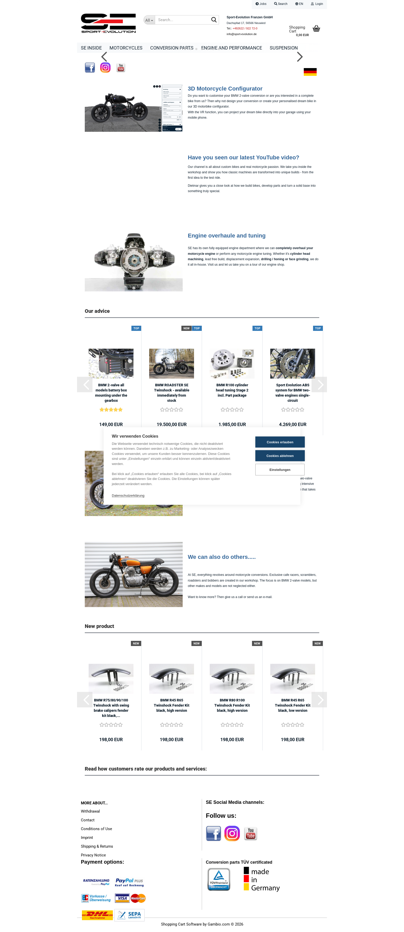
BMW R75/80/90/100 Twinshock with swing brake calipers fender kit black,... (111, 709)
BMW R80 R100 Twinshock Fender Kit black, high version (232, 706)
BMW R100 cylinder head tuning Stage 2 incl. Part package (232, 391)
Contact (88, 821)
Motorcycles (126, 48)
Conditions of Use (96, 830)
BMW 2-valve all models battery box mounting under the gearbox (111, 394)
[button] (299, 4)
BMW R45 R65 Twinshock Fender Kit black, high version (171, 706)
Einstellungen (266, 469)
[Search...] (149, 19)
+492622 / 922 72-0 (245, 28)
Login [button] (317, 4)
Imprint (87, 839)
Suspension (284, 48)
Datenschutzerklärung (128, 495)
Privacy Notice (93, 856)
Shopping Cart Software (181, 925)
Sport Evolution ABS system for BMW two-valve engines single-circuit (292, 394)
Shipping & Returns (97, 847)
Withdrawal (90, 812)
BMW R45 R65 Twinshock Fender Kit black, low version (292, 706)
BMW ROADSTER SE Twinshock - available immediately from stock (171, 394)
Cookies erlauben (267, 442)
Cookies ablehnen (267, 455)
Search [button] (281, 4)
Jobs (261, 4)
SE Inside (91, 48)
